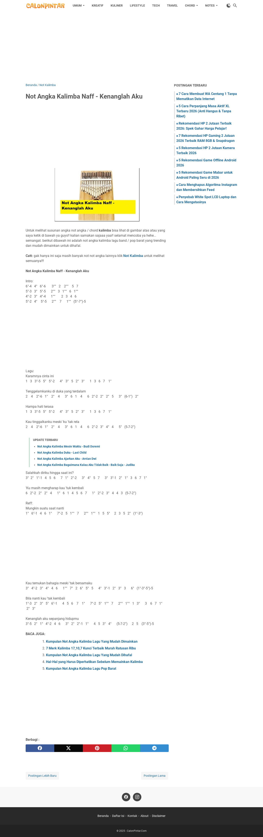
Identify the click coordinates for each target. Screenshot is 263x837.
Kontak (132, 816)
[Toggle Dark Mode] (228, 5)
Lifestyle (137, 5)
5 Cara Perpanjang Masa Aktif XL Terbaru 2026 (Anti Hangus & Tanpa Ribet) (203, 111)
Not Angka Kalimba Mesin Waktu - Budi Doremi (68, 446)
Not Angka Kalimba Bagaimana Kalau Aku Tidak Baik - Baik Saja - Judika (86, 465)
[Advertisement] (132, 47)
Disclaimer (159, 816)
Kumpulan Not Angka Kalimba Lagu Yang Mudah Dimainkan (92, 641)
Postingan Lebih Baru (42, 775)
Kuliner (117, 5)
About (145, 816)
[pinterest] (97, 748)
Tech (156, 5)
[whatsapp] (125, 748)
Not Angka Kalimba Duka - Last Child (61, 452)
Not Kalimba (133, 256)
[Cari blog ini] (235, 5)
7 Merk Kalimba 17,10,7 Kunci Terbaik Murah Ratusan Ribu (91, 648)
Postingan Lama (155, 775)
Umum (77, 5)
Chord (190, 5)
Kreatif (97, 5)
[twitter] (68, 748)
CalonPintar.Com (137, 830)
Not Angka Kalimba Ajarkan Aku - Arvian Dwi (66, 458)
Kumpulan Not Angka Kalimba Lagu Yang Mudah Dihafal (89, 655)
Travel (172, 5)
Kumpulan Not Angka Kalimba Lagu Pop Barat (81, 669)
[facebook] (40, 748)
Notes (210, 5)
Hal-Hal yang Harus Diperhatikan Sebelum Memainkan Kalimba (94, 662)
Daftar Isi (118, 816)
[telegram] (154, 748)
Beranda (103, 816)
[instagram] (137, 797)
